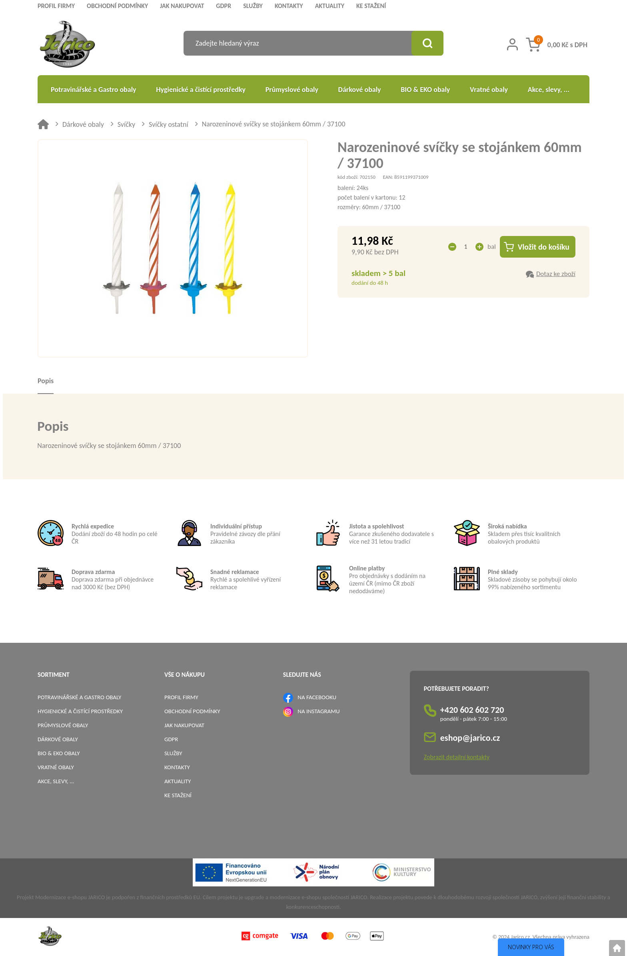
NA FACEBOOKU (317, 697)
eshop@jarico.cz (470, 737)
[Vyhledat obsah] (427, 43)
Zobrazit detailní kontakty (456, 757)
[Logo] (67, 45)
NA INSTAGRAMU (318, 711)
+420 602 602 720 (472, 709)
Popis (46, 380)
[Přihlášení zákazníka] (512, 44)
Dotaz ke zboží (555, 274)
